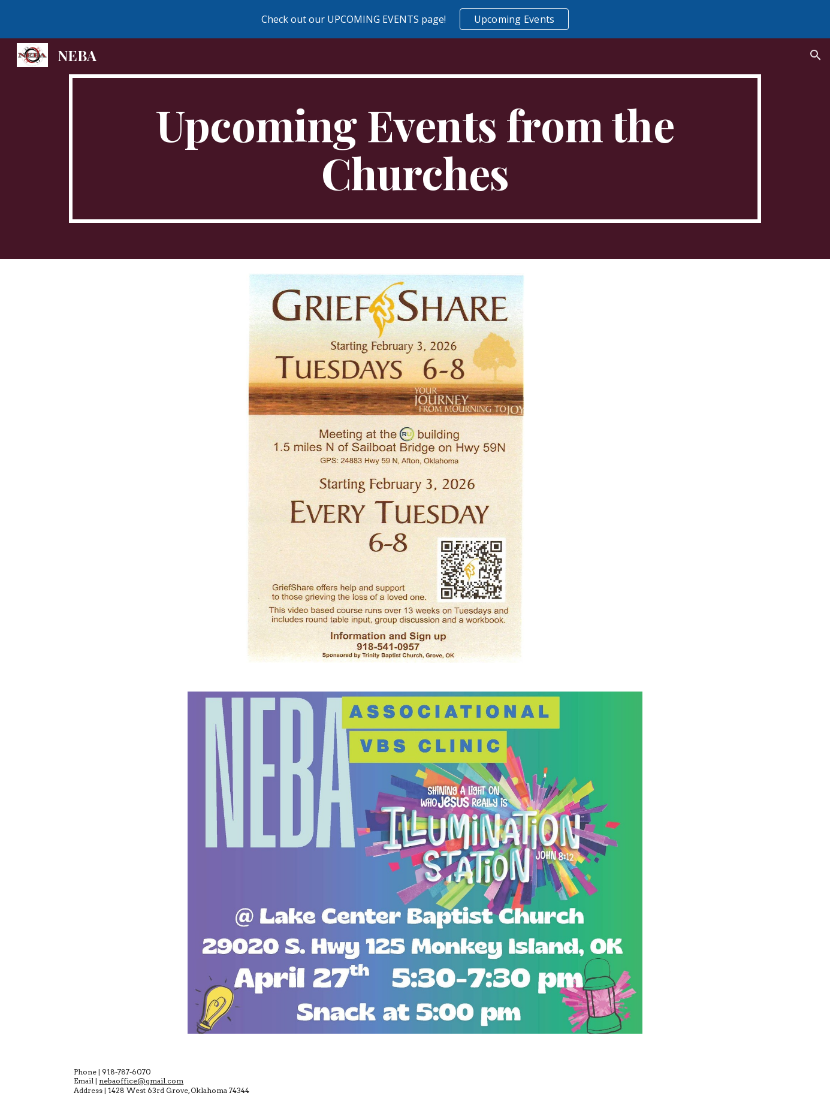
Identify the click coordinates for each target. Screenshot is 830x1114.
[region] (415, 19)
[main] (414, 148)
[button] (815, 55)
